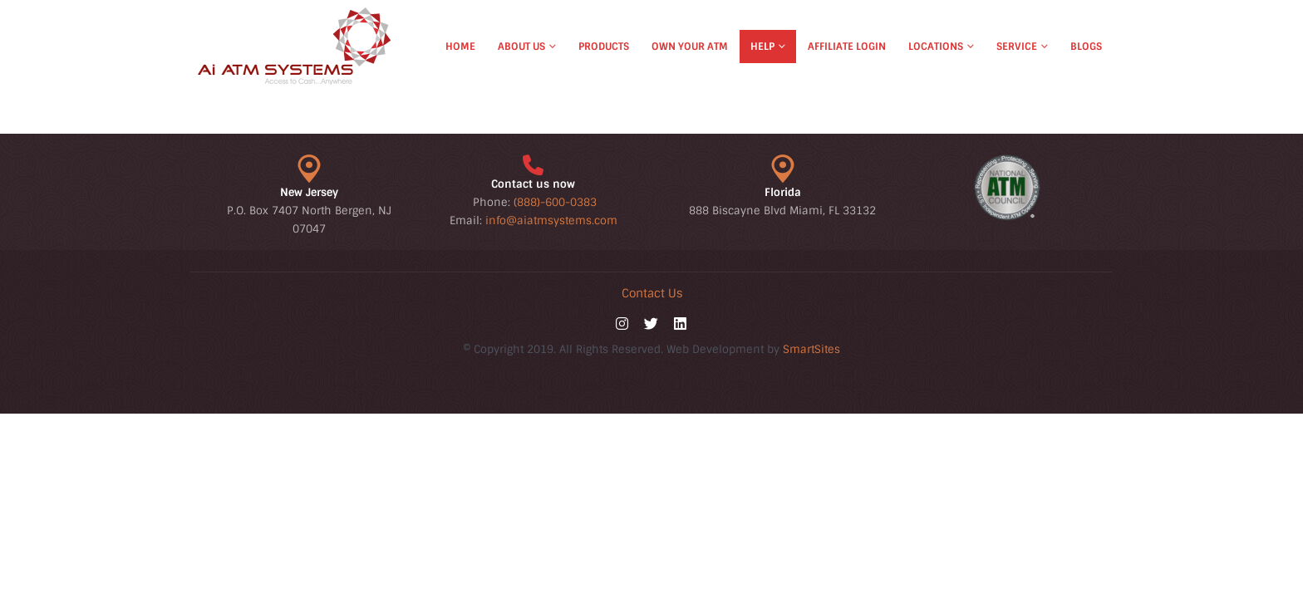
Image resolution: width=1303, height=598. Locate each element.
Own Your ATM (690, 46)
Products (603, 46)
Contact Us (652, 293)
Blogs (1086, 46)
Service (1016, 46)
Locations (935, 46)
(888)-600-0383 (555, 202)
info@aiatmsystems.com (551, 220)
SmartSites (811, 349)
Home (460, 46)
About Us (521, 46)
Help (762, 46)
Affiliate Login (847, 46)
